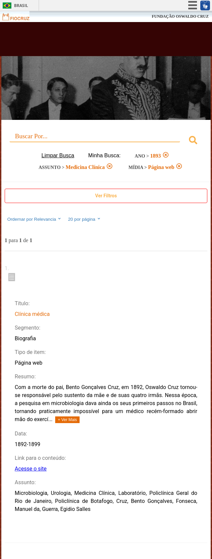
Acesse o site (30, 468)
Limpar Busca (57, 155)
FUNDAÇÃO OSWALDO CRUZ (180, 16)
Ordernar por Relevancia (34, 219)
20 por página (84, 219)
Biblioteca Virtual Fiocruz (88, 41)
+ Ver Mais (67, 419)
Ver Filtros (106, 195)
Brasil (21, 5)
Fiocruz (20, 16)
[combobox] (106, 141)
